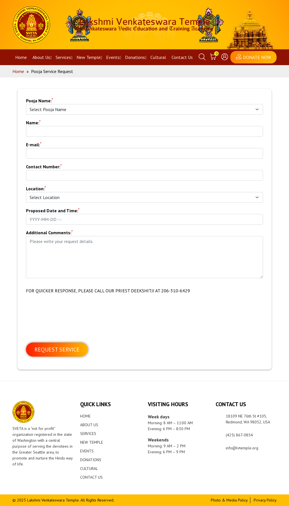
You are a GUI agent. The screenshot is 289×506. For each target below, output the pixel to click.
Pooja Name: (39, 100)
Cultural (158, 57)
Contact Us (182, 57)
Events (112, 57)
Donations (135, 57)
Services (63, 57)
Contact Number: (44, 166)
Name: (33, 122)
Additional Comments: (49, 232)
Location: (36, 188)
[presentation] (69, 323)
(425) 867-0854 (239, 434)
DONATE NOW (257, 57)
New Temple (88, 57)
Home (21, 57)
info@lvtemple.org (242, 447)
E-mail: (33, 144)
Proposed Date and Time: (53, 210)
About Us (41, 57)
